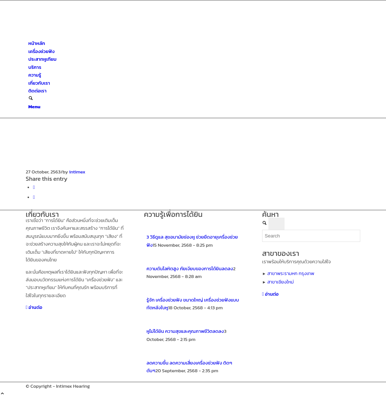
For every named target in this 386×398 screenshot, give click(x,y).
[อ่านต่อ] (34, 307)
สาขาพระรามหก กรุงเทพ (290, 273)
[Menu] (34, 106)
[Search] (30, 98)
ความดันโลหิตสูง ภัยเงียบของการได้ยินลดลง (190, 268)
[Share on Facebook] (34, 187)
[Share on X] (34, 197)
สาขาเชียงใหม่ (280, 281)
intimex (77, 171)
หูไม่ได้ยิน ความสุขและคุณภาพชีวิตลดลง (185, 331)
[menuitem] (194, 43)
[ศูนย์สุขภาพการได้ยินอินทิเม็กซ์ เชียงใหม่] (81, 35)
